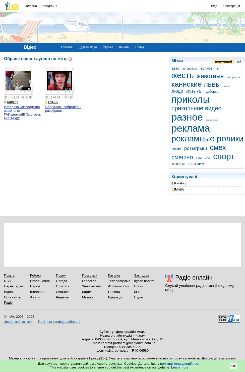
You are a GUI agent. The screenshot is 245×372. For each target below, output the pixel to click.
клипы (226, 86)
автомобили (190, 68)
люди (177, 91)
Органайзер (13, 297)
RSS (7, 281)
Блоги (138, 286)
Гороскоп (89, 281)
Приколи (62, 286)
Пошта (9, 275)
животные (210, 76)
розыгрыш (195, 148)
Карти (86, 292)
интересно (233, 77)
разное (187, 117)
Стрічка (108, 47)
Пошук (139, 47)
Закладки (141, 275)
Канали (124, 47)
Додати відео (88, 47)
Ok (233, 366)
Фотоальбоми (119, 286)
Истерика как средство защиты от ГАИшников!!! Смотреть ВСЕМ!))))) (22, 112)
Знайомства (91, 286)
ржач (176, 148)
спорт (223, 156)
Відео (8, 292)
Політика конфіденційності (59, 322)
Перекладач (13, 286)
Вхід (214, 6)
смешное (203, 158)
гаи (217, 68)
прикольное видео (196, 108)
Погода (61, 281)
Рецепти (62, 297)
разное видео (212, 120)
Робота (35, 275)
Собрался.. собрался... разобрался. (63, 109)
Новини (114, 292)
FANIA (177, 189)
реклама (190, 128)
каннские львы (196, 84)
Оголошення (40, 281)
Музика (87, 297)
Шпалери (37, 292)
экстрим (196, 163)
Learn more (180, 367)
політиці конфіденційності (180, 363)
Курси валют (144, 281)
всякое (206, 68)
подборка (211, 91)
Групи (138, 297)
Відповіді (115, 297)
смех (218, 147)
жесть (182, 75)
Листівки (62, 292)
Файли (35, 297)
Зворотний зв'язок (18, 322)
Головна (31, 6)
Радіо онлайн (194, 277)
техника (178, 164)
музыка (193, 91)
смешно (182, 157)
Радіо (8, 302)
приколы (190, 99)
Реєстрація (231, 6)
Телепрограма (119, 281)
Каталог (114, 275)
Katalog (178, 183)
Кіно (137, 292)
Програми (89, 275)
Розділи (48, 6)
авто (175, 68)
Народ (35, 286)
